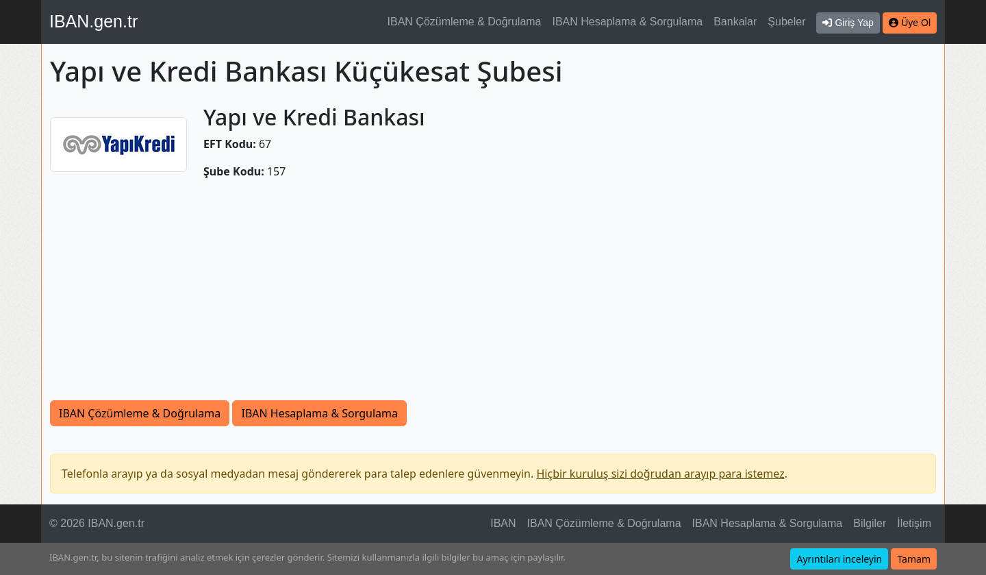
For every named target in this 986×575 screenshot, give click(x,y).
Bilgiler (869, 523)
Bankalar (735, 21)
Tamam (914, 558)
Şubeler (786, 21)
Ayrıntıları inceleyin (839, 558)
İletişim (914, 523)
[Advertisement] (493, 297)
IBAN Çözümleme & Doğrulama (465, 21)
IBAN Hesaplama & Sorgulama (628, 21)
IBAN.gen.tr (93, 21)
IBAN (503, 523)
